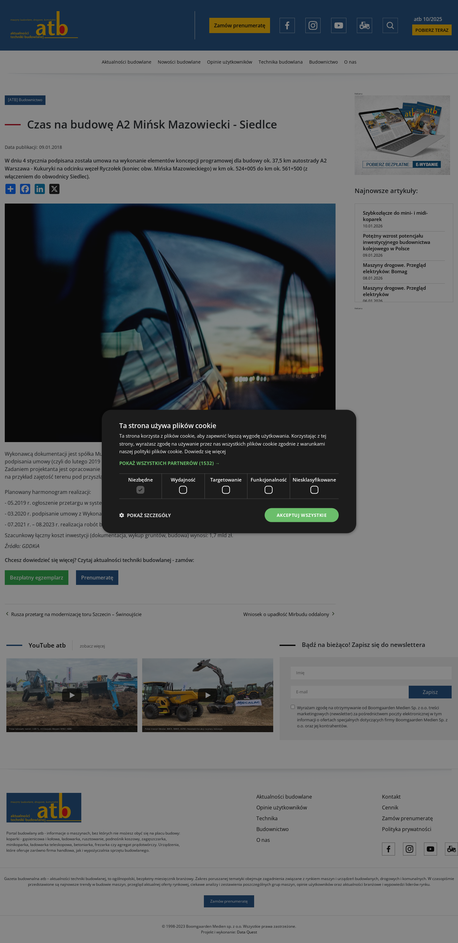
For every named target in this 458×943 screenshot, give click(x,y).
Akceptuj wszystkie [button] (302, 515)
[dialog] (229, 471)
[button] (229, 463)
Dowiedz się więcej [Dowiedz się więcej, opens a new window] (205, 451)
